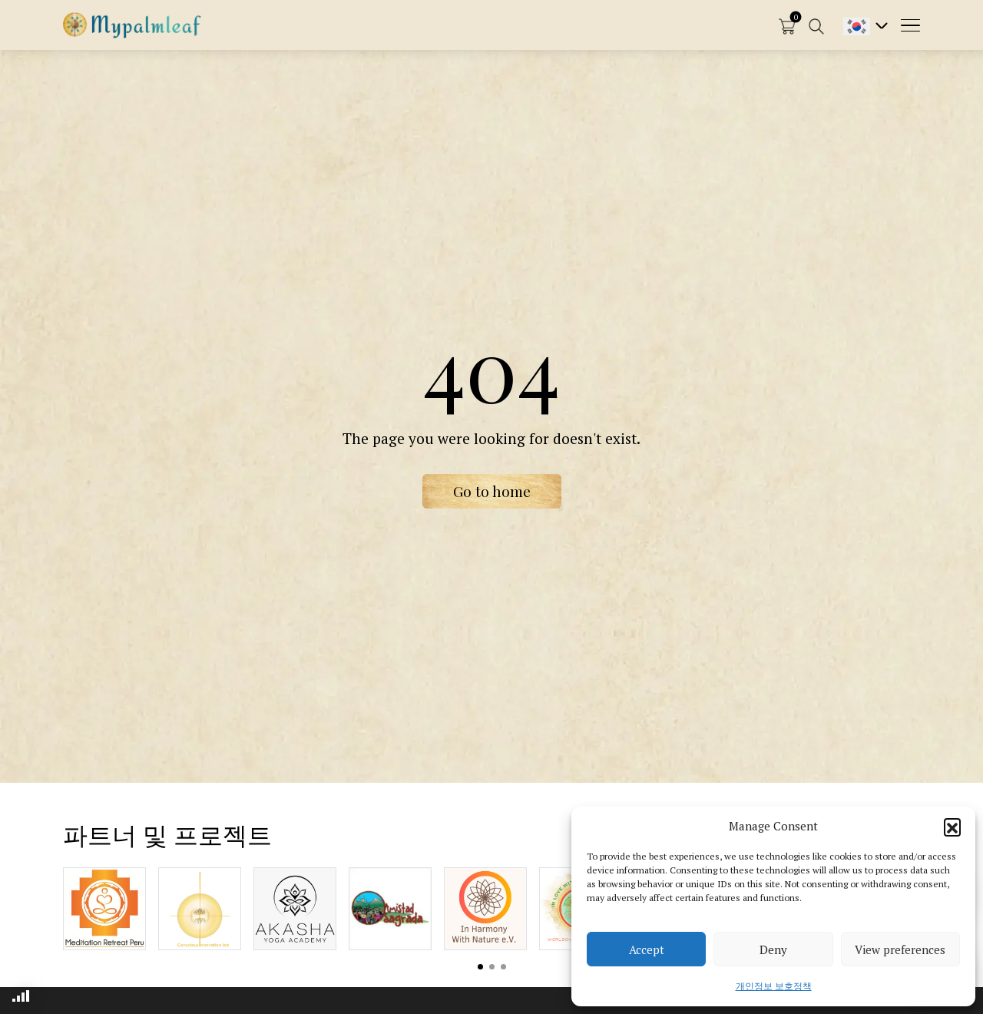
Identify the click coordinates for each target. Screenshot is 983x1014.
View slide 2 (492, 966)
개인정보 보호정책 (774, 986)
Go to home (492, 491)
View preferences (900, 949)
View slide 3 (503, 966)
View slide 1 (480, 966)
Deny (773, 949)
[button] (952, 826)
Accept (646, 949)
